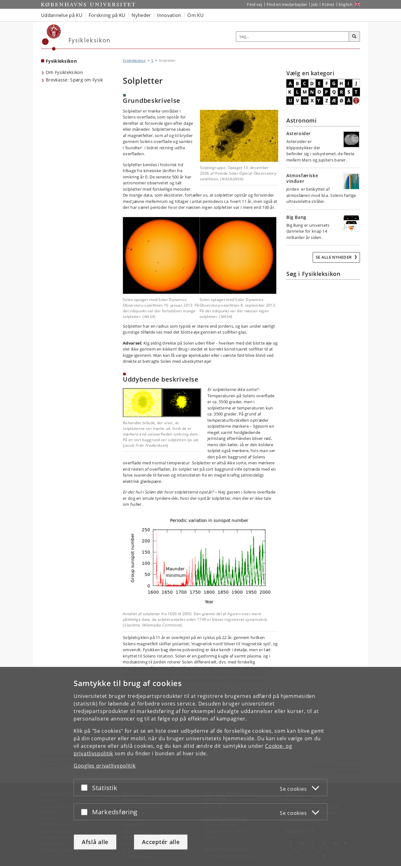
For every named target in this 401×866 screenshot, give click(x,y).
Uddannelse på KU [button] (61, 15)
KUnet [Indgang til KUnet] (328, 4)
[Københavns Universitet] (51, 37)
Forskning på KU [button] (107, 15)
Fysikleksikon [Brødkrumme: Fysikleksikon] (134, 60)
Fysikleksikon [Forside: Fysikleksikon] (61, 61)
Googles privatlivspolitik (105, 765)
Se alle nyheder (334, 257)
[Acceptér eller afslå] (86, 787)
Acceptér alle (161, 842)
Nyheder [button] (141, 15)
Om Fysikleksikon (64, 72)
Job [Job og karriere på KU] (314, 4)
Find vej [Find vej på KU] (254, 4)
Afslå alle (95, 842)
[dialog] (200, 766)
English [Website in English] (345, 4)
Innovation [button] (169, 15)
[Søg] (354, 36)
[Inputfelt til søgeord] (292, 36)
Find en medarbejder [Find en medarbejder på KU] (287, 4)
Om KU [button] (195, 15)
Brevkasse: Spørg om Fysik (74, 80)
